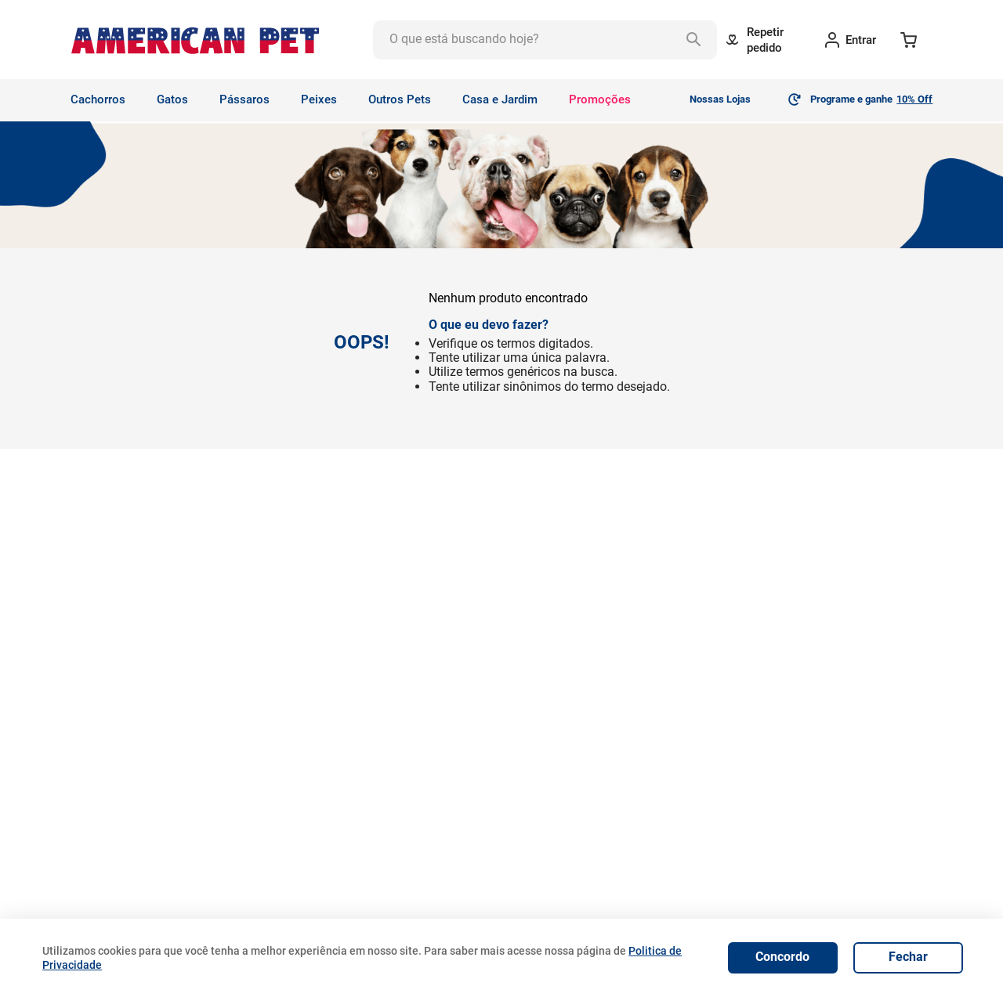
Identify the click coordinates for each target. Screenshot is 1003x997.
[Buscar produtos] (697, 40)
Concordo (782, 956)
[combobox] (545, 40)
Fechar (908, 956)
